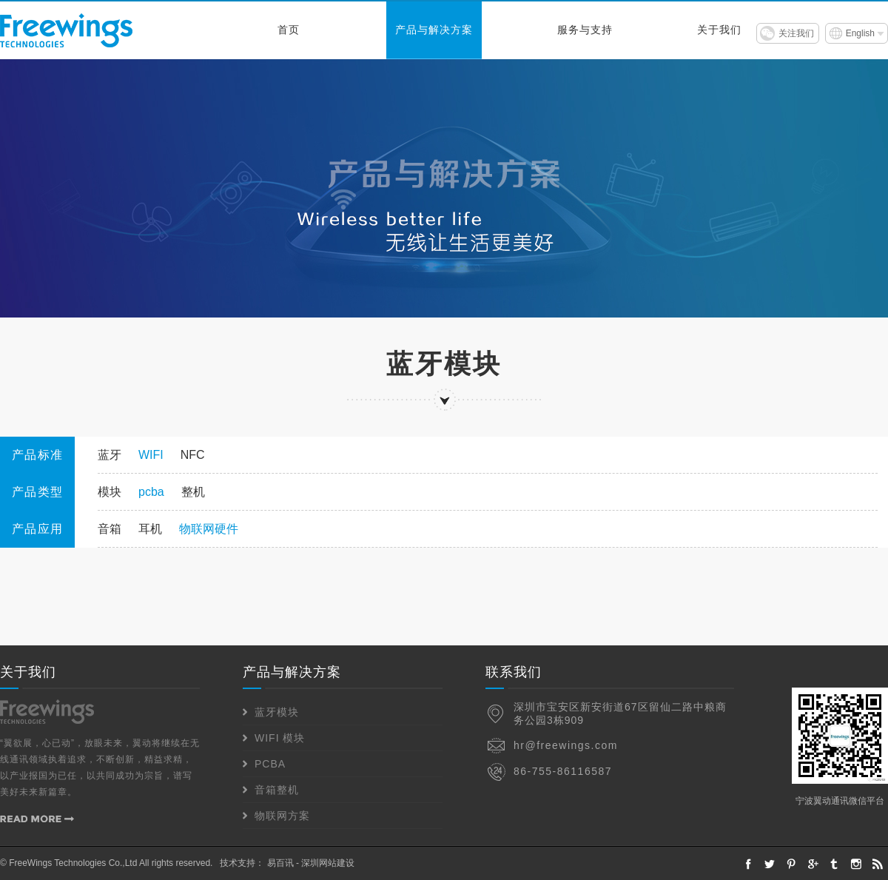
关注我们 (796, 33)
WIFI (151, 455)
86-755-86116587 (563, 771)
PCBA (270, 764)
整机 (193, 492)
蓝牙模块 (277, 712)
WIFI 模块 (280, 738)
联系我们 (513, 672)
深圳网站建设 (327, 863)
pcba (151, 492)
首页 (289, 30)
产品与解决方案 (434, 30)
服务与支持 (585, 30)
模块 (109, 492)
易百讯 (280, 863)
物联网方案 (282, 816)
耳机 (150, 529)
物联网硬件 (208, 529)
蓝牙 (109, 455)
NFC (193, 455)
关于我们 (719, 30)
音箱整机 (277, 790)
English (860, 33)
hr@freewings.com (566, 745)
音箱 (109, 529)
